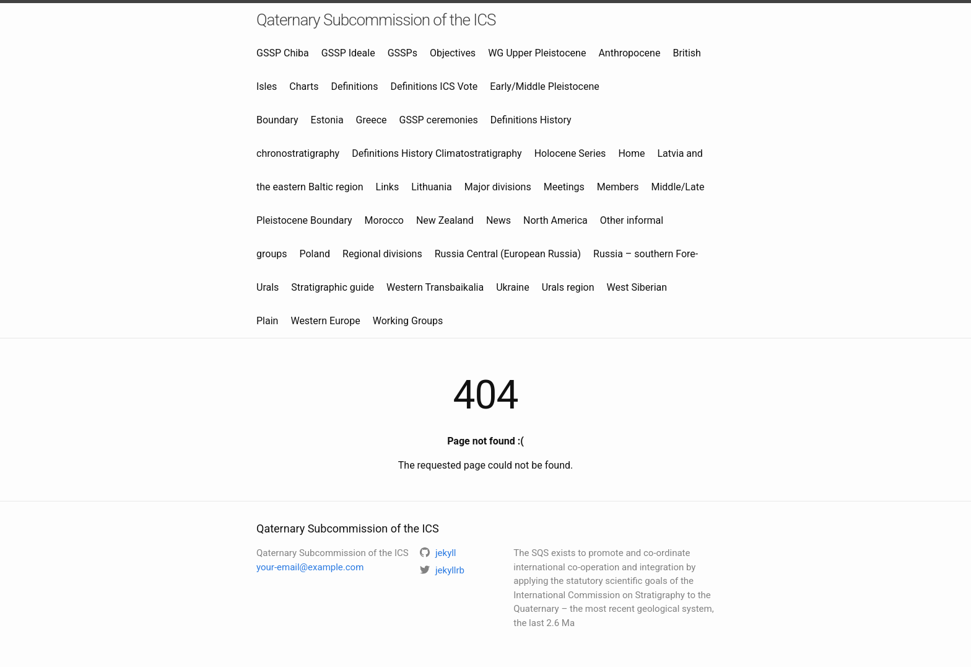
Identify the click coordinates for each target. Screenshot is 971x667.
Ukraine (512, 287)
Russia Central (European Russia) (508, 254)
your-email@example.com (310, 567)
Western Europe (325, 321)
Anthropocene (629, 53)
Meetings (564, 187)
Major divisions (497, 187)
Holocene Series (570, 153)
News (498, 220)
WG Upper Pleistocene (537, 53)
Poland (314, 254)
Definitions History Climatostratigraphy (436, 153)
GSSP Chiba (282, 53)
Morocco (384, 220)
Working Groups (408, 321)
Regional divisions (382, 254)
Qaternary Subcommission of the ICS (375, 20)
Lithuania (431, 187)
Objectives (453, 53)
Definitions (354, 86)
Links (387, 187)
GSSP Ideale (348, 53)
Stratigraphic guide (332, 287)
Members (618, 187)
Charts (303, 86)
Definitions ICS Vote (433, 86)
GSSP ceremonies (438, 120)
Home (631, 153)
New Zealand (445, 220)
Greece (371, 120)
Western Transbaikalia (435, 287)
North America (555, 220)
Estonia (327, 120)
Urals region (568, 287)
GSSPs (402, 53)
